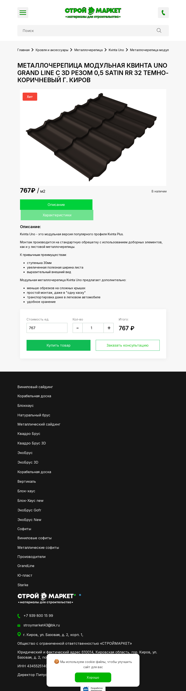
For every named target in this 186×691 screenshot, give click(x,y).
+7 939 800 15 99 (163, 12)
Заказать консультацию (128, 335)
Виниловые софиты (34, 527)
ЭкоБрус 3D (27, 451)
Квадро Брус (28, 423)
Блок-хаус (26, 480)
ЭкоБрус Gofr (29, 499)
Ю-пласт (24, 565)
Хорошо (93, 677)
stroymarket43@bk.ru (38, 615)
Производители (31, 546)
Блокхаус (25, 395)
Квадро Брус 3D (31, 432)
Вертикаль (26, 471)
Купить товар (58, 335)
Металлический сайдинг (38, 414)
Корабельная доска (34, 385)
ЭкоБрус (25, 442)
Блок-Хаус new (30, 490)
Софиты (24, 518)
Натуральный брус (33, 404)
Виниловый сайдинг (35, 376)
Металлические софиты (38, 537)
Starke (22, 574)
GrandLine (25, 555)
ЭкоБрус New (29, 509)
